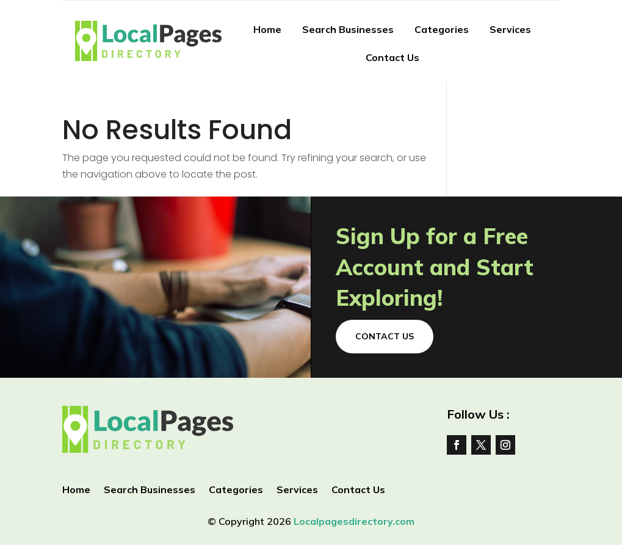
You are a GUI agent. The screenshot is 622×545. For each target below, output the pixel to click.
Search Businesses (348, 29)
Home (267, 29)
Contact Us (392, 57)
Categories (441, 29)
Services (510, 29)
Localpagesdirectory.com (354, 521)
